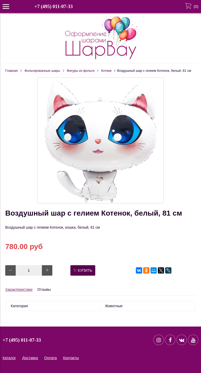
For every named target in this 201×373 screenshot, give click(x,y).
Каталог (9, 358)
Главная (11, 71)
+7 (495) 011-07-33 (53, 6)
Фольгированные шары (42, 71)
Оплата (50, 358)
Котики (106, 71)
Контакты (71, 358)
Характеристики (18, 289)
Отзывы (44, 289)
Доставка (30, 358)
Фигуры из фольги (80, 71)
